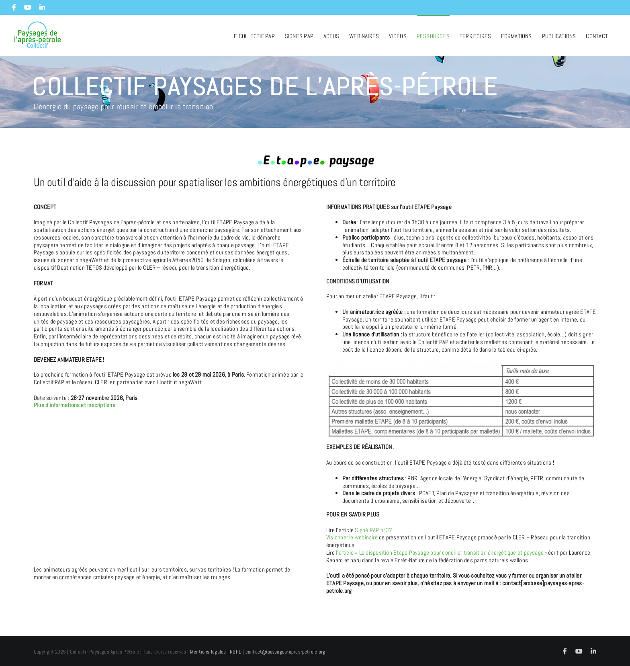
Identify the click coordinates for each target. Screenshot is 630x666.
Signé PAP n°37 (373, 530)
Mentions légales (208, 651)
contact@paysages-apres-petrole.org (285, 651)
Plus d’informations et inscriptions (74, 405)
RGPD (235, 651)
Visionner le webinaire (352, 537)
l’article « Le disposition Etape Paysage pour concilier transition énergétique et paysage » (441, 552)
